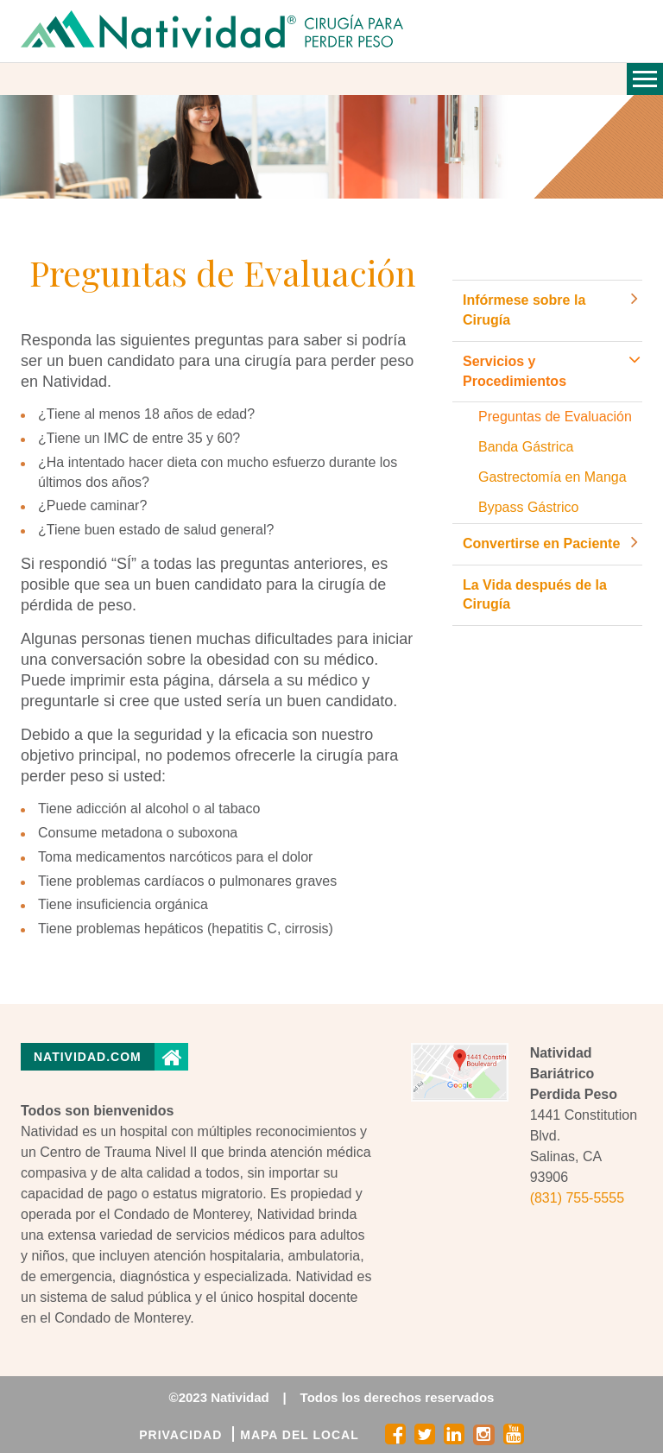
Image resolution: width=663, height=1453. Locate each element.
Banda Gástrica (525, 446)
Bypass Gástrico (528, 507)
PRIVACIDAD (180, 1435)
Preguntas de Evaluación (555, 416)
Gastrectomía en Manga (552, 477)
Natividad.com (88, 1057)
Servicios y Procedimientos (514, 371)
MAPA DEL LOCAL (299, 1435)
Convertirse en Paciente (541, 543)
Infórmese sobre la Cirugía (524, 310)
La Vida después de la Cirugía (535, 595)
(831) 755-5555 (577, 1198)
